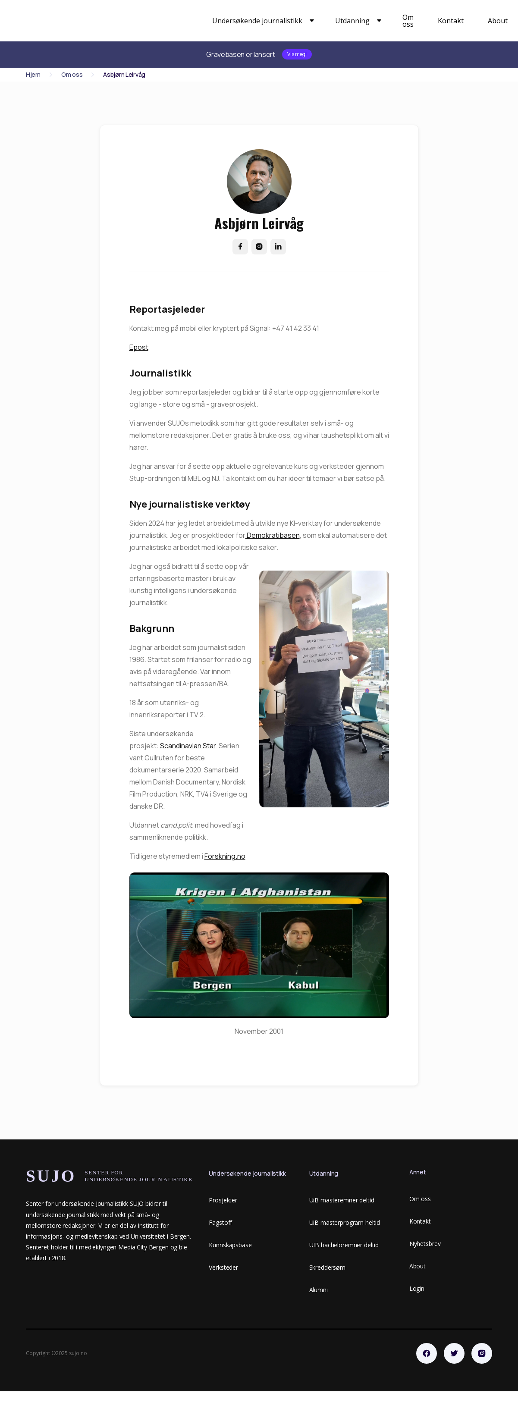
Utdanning (352, 20)
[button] (261, 20)
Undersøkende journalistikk (257, 20)
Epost (138, 347)
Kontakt (451, 20)
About (498, 20)
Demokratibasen (272, 535)
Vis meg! (297, 54)
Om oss (408, 21)
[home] (112, 21)
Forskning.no (224, 856)
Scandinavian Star (188, 745)
